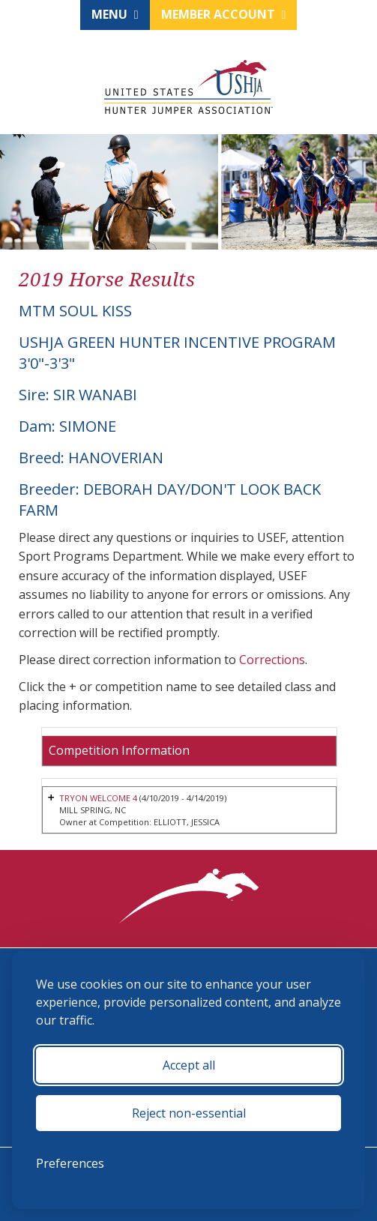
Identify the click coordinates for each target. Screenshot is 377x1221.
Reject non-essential (189, 1113)
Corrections (272, 659)
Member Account (223, 14)
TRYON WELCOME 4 (98, 798)
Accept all (189, 1065)
